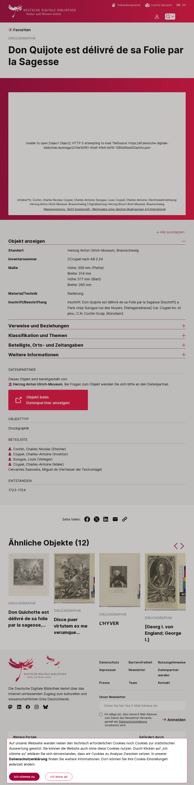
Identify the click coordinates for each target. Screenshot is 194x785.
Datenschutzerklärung (28, 759)
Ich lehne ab (58, 777)
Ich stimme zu (24, 777)
